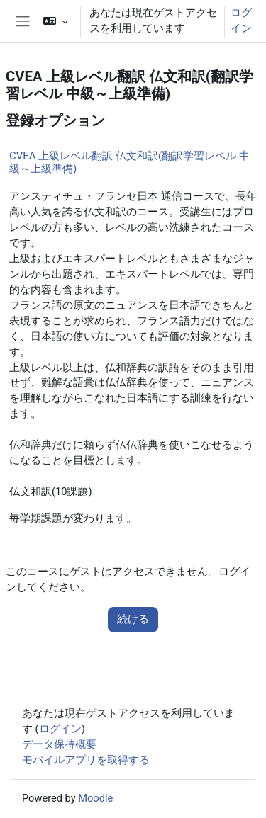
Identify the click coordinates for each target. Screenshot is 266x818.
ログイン (241, 20)
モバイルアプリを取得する (86, 760)
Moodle (95, 798)
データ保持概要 (59, 744)
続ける (133, 619)
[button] (55, 21)
